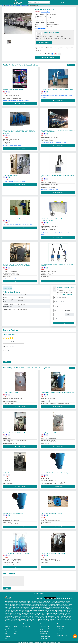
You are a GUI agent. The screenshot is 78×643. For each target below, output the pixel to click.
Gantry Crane (8, 611)
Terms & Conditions (27, 627)
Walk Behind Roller (51, 600)
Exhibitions (7, 636)
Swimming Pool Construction (19, 618)
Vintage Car (15, 620)
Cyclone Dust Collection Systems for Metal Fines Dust (57, 392)
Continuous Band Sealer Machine (61, 614)
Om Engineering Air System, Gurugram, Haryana (53, 142)
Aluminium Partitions (26, 602)
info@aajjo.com (61, 630)
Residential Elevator (26, 603)
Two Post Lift (16, 617)
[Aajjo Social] (63, 597)
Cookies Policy (26, 625)
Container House (65, 606)
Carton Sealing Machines (59, 602)
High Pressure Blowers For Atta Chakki (53, 553)
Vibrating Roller (59, 600)
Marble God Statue (34, 612)
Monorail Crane (21, 611)
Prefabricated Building (24, 606)
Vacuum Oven (8, 608)
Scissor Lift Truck (44, 603)
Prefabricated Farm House (15, 605)
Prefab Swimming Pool (63, 617)
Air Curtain (46, 612)
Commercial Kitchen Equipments (57, 612)
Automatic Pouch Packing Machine (13, 615)
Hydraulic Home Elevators (15, 603)
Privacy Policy (26, 629)
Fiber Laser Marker (14, 612)
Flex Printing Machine (61, 608)
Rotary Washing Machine (18, 609)
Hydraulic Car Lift (35, 603)
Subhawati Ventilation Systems (50, 32)
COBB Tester (29, 611)
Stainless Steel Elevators (54, 603)
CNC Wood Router (51, 608)
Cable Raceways (21, 614)
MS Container (60, 605)
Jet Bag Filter (7, 472)
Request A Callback (39, 593)
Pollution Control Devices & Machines (12, 5)
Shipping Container (56, 606)
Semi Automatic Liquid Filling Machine (29, 615)
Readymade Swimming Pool (43, 618)
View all (72, 367)
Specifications (7, 287)
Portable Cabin (30, 600)
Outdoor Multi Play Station (40, 600)
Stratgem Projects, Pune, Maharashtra (12, 277)
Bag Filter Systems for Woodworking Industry (16, 553)
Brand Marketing (44, 632)
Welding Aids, (44, 277)
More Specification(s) (40, 28)
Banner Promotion (44, 631)
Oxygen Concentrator (39, 620)
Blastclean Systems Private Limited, (12, 145)
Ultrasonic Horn (13, 614)
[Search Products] (28, 2)
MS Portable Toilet (25, 605)
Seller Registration (44, 625)
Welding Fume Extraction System (13, 89)
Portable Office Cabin (13, 606)
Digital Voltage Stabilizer (43, 609)
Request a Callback (47, 57)
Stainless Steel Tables (37, 602)
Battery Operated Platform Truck (26, 620)
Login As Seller (43, 638)
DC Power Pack (22, 608)
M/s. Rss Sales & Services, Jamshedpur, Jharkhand (16, 100)
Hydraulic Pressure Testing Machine (52, 611)
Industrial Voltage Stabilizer (31, 609)
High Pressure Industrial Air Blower (51, 513)
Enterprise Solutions (45, 636)
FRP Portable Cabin (52, 605)
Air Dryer (41, 615)
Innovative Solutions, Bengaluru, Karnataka (14, 180)
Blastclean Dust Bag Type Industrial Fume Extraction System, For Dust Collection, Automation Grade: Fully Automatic (19, 131)
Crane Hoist (14, 611)
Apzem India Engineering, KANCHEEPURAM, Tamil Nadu (17, 224)
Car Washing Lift (8, 617)
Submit (7, 361)
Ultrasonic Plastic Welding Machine (34, 614)
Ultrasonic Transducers (47, 614)
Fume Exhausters (24, 5)
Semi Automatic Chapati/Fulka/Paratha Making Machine (44, 617)
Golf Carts (10, 620)
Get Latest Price (45, 11)
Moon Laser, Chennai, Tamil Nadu (49, 188)
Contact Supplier (44, 42)
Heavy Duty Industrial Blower (50, 432)
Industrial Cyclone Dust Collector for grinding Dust (56, 472)
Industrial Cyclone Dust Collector (13, 513)
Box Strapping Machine (47, 602)
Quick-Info (7, 634)
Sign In (61, 2)
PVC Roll (41, 612)
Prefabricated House (46, 606)
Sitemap (7, 627)
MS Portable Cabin (42, 605)
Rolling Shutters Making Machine (63, 615)
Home (3, 5)
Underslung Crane (67, 609)
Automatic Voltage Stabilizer (56, 609)
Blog (6, 632)
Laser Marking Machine (20, 600)
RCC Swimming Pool (31, 618)
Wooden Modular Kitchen (49, 615)
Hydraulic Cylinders (31, 608)
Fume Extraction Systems (10, 175)
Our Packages (43, 629)
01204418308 (60, 625)
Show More (71, 64)
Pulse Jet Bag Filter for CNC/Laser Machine (16, 432)
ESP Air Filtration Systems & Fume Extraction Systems (57, 89)
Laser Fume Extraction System (12, 218)
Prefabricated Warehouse (35, 606)
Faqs (6, 638)
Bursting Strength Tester (37, 611)
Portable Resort (33, 605)
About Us (7, 625)
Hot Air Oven (15, 608)
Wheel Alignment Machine (26, 617)
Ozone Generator (49, 620)
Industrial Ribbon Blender (15, 602)
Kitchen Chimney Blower (10, 392)
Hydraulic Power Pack (41, 608)
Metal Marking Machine (24, 612)
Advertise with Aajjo (44, 627)
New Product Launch (45, 634)
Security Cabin (64, 603)
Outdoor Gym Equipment (55, 618)
